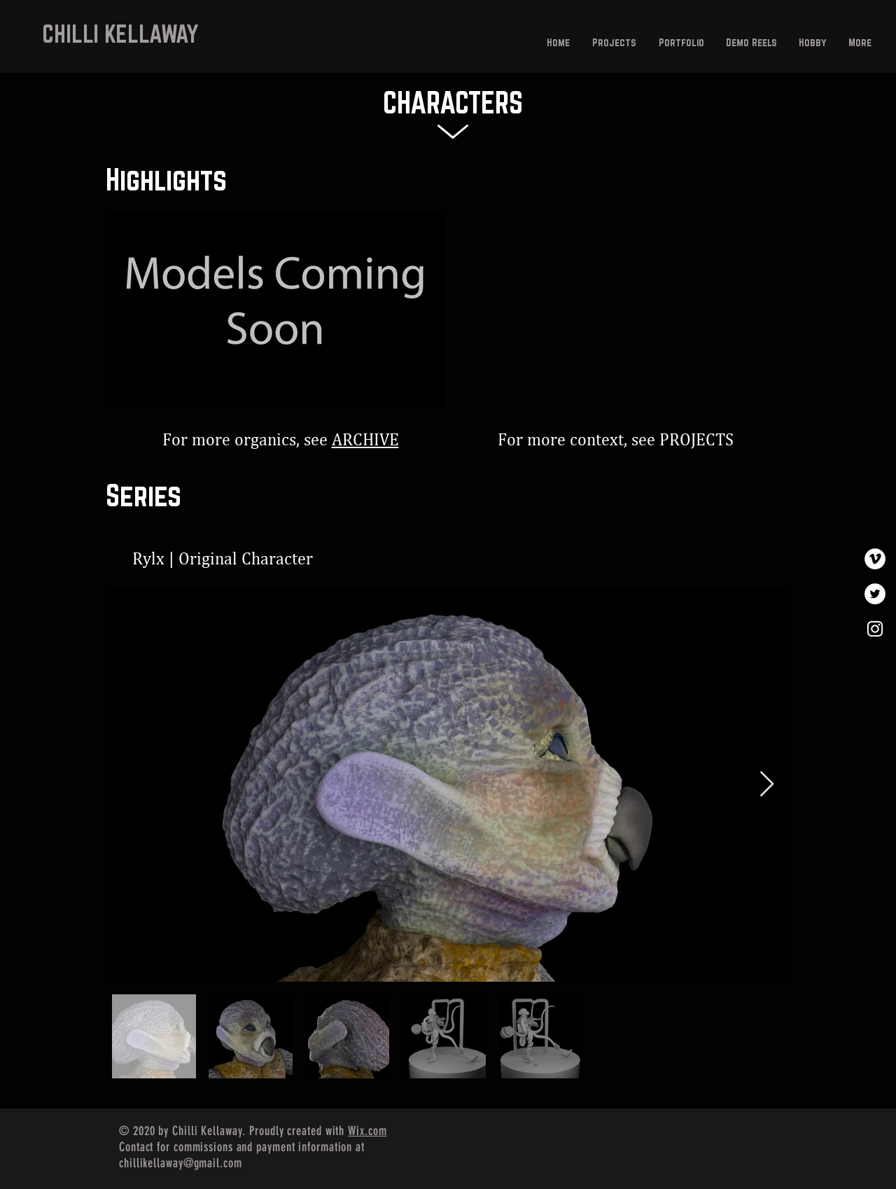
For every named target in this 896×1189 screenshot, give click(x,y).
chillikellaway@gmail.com (180, 1163)
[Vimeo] (875, 558)
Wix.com (367, 1131)
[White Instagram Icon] (875, 628)
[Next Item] (767, 784)
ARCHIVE (365, 440)
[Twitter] (875, 593)
